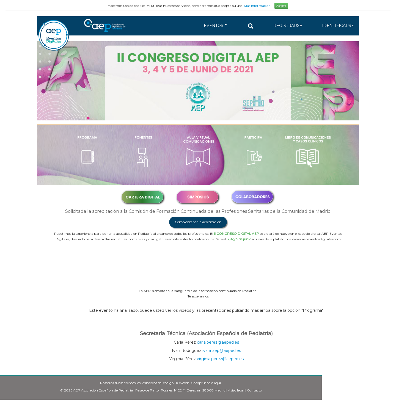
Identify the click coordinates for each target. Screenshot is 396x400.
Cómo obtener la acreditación (198, 222)
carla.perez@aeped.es (218, 342)
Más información (257, 6)
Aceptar (281, 5)
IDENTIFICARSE (338, 25)
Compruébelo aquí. (206, 383)
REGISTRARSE (287, 25)
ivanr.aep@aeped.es (221, 350)
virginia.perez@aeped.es (220, 358)
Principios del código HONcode (165, 383)
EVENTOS (215, 25)
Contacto (254, 390)
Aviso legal (236, 390)
